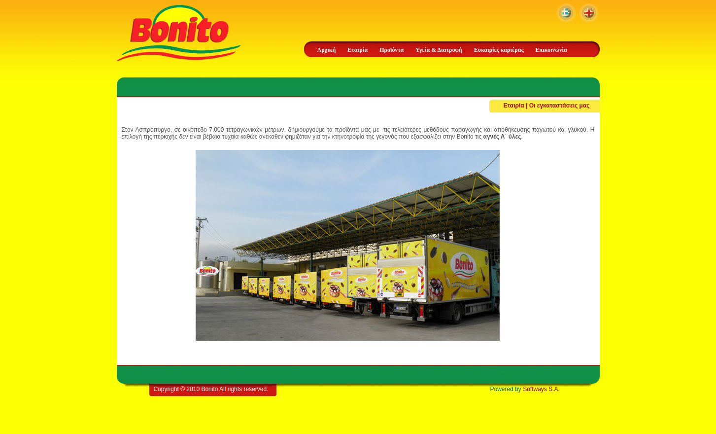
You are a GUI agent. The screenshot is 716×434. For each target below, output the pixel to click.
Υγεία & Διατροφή (438, 49)
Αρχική (326, 49)
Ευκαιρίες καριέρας (499, 49)
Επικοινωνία (551, 49)
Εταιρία (357, 49)
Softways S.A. (541, 389)
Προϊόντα (391, 49)
